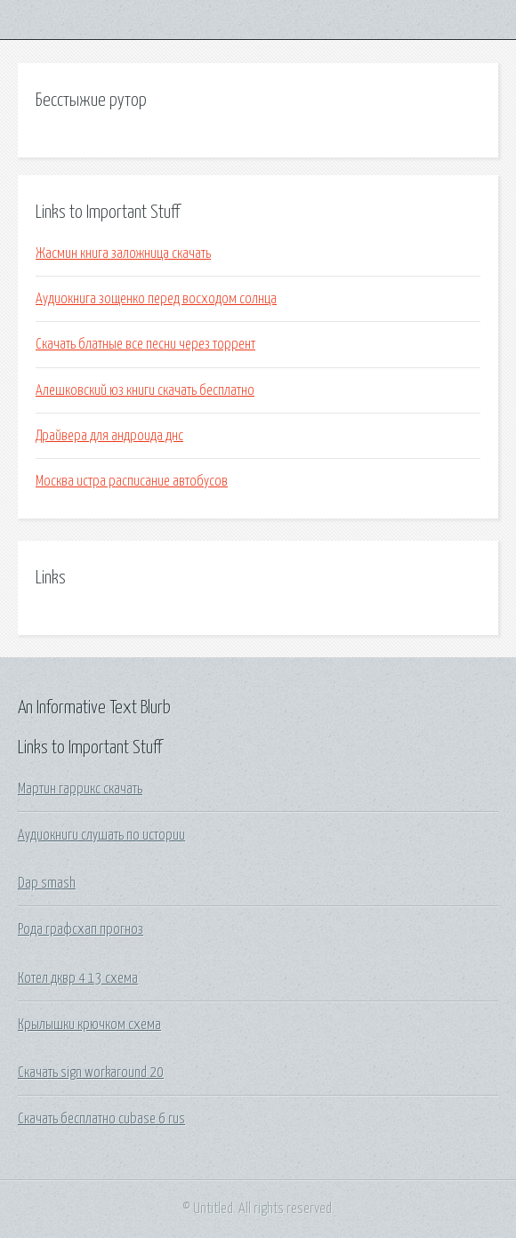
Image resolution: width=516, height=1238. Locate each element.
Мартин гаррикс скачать (80, 789)
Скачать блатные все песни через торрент (145, 344)
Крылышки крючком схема (89, 1024)
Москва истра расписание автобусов (132, 481)
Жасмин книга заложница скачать (123, 253)
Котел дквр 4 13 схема (78, 978)
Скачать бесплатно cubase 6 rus (101, 1119)
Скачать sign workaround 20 (91, 1072)
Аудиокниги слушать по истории (101, 835)
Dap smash (47, 883)
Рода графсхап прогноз (80, 929)
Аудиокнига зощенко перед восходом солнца (156, 299)
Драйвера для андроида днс (109, 436)
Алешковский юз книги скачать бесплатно (145, 390)
